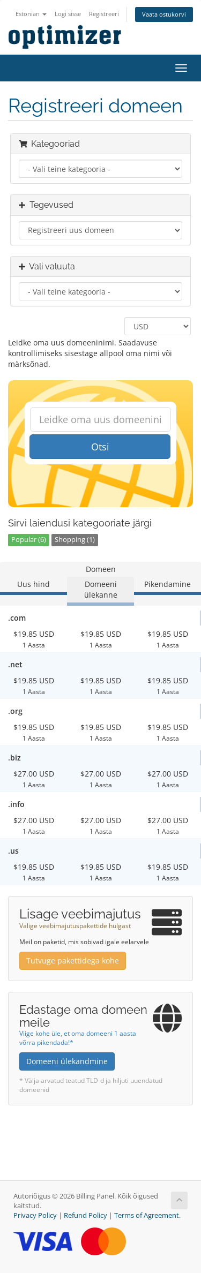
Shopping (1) (75, 539)
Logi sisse (68, 14)
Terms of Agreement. (147, 1215)
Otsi (100, 446)
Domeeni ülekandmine (67, 1061)
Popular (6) (28, 539)
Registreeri (104, 14)
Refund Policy (85, 1215)
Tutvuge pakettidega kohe (72, 960)
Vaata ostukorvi (164, 14)
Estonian (31, 14)
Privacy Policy (35, 1215)
